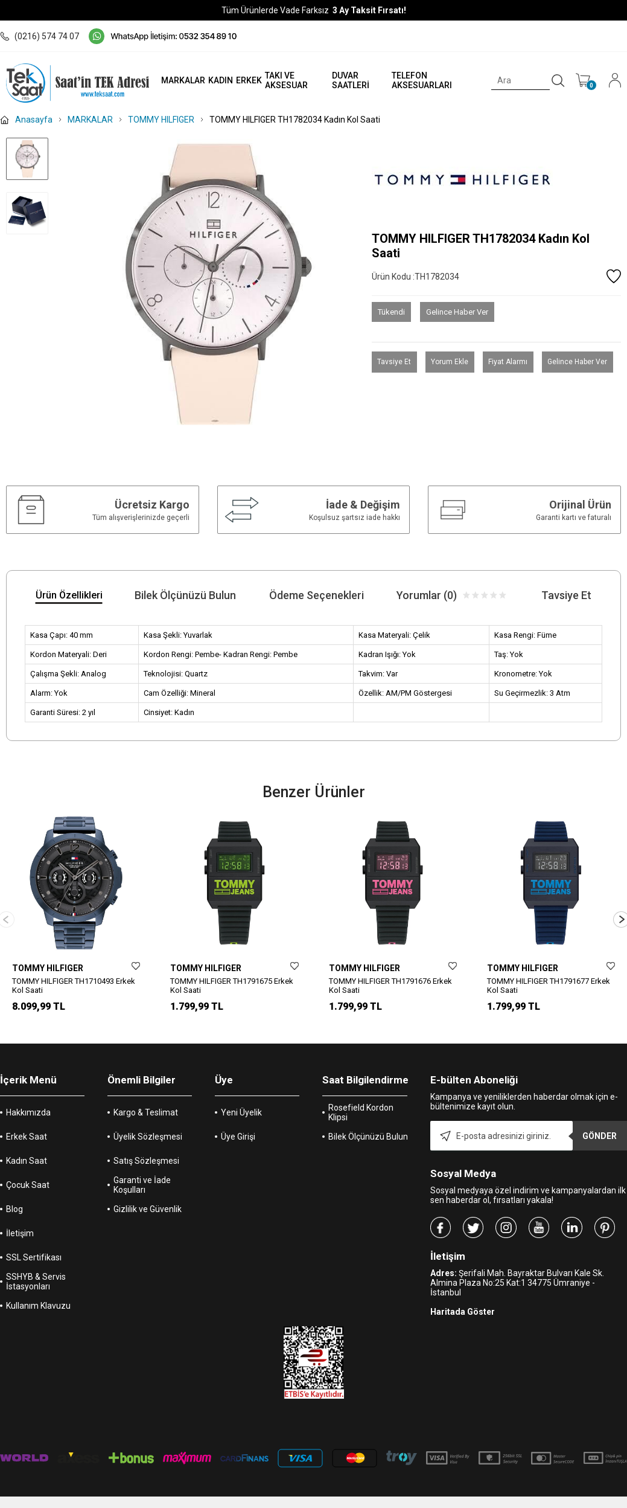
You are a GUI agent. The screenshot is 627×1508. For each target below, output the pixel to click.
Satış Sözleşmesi (146, 1159)
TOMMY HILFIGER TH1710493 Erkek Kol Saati (73, 986)
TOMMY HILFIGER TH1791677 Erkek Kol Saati (548, 986)
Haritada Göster (462, 1310)
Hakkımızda (28, 1111)
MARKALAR (173, 80)
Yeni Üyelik (241, 1111)
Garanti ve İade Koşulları (142, 1183)
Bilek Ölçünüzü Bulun (368, 1135)
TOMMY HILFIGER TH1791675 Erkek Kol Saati (231, 986)
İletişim (20, 1232)
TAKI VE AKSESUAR (276, 80)
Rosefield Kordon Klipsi (360, 1111)
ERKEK (239, 80)
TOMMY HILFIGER (47, 968)
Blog (14, 1208)
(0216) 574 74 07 (39, 36)
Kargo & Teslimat (145, 1111)
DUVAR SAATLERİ (342, 80)
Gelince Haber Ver (457, 311)
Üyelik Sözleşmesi (147, 1135)
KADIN (210, 80)
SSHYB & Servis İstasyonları (36, 1280)
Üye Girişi (238, 1135)
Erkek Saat (26, 1135)
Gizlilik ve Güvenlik (147, 1208)
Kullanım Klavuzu (38, 1304)
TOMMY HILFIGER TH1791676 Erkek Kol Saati (390, 986)
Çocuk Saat (27, 1184)
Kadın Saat (26, 1159)
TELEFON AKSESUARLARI (416, 80)
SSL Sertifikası (34, 1256)
